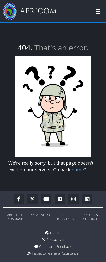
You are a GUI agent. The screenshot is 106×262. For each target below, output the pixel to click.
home (78, 170)
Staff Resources (65, 217)
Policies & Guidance (90, 217)
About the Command (15, 217)
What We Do (40, 215)
